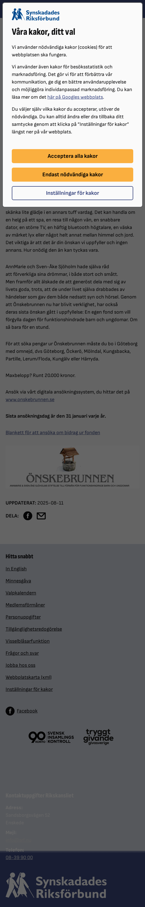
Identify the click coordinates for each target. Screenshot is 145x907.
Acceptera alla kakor (73, 156)
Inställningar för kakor (72, 193)
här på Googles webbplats (75, 97)
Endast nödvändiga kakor (72, 174)
